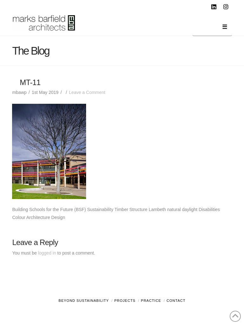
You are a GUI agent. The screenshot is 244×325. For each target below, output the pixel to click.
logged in (47, 252)
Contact (175, 300)
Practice (151, 300)
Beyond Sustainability (83, 300)
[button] (212, 28)
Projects (125, 300)
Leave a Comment (87, 92)
